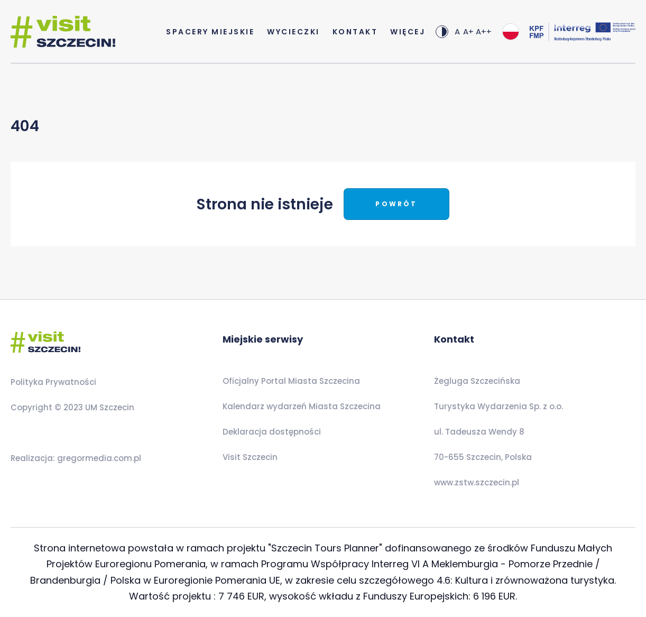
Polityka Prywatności (53, 382)
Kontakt (355, 31)
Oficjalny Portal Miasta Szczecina (291, 380)
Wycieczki (293, 31)
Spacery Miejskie (210, 31)
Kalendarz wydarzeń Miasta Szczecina (302, 406)
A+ (468, 31)
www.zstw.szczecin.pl (476, 482)
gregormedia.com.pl (98, 458)
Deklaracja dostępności (272, 431)
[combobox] (510, 31)
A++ (484, 31)
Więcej (407, 31)
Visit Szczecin (250, 457)
